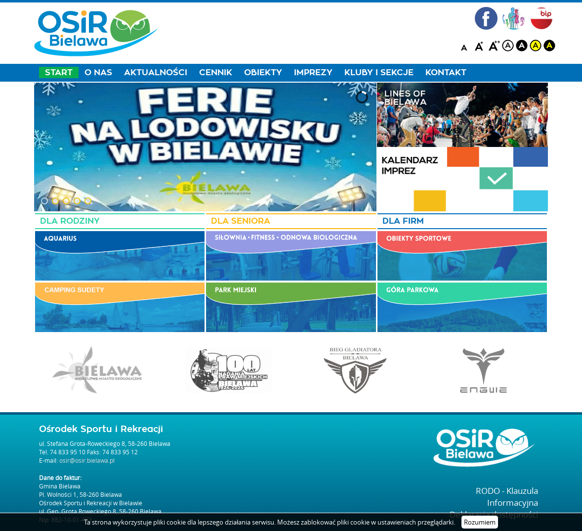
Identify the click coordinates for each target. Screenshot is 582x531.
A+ (480, 45)
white (508, 45)
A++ (494, 45)
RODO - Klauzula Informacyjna (507, 496)
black (522, 45)
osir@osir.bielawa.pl (87, 460)
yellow (535, 45)
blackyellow (549, 45)
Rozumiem (480, 522)
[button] (44, 200)
